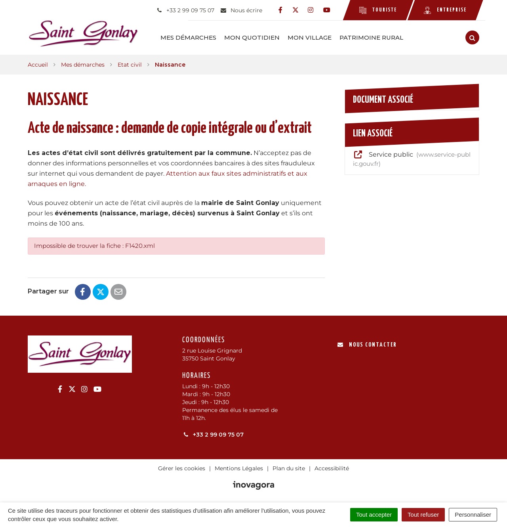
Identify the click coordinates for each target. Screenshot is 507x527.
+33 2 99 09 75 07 (213, 434)
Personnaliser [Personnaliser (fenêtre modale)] (473, 514)
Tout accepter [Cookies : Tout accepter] (374, 514)
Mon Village (312, 37)
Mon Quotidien (254, 37)
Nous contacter (366, 344)
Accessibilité (331, 467)
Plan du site (289, 467)
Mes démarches (191, 37)
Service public (412, 159)
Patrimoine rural (374, 37)
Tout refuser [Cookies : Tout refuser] (423, 514)
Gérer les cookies (181, 467)
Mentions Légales (239, 467)
